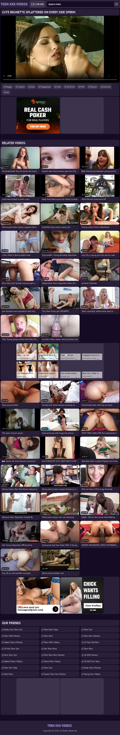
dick (82, 86)
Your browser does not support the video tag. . (60, 49)
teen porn (8, 674)
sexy (33, 86)
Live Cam (40, 4)
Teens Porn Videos (52, 661)
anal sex (106, 86)
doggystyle (46, 86)
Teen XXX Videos (51, 642)
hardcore (71, 86)
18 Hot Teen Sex (11, 648)
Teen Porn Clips (51, 629)
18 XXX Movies (91, 655)
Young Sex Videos (92, 674)
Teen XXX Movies (12, 636)
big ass (94, 86)
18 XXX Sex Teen (92, 661)
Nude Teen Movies (92, 667)
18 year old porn (91, 642)
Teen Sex (48, 667)
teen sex (88, 629)
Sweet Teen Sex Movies (55, 674)
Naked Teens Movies (13, 642)
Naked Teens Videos (13, 661)
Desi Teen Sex (10, 655)
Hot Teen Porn (50, 648)
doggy (9, 86)
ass (7, 92)
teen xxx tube (10, 667)
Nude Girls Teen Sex (13, 629)
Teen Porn (48, 636)
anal (59, 86)
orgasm (21, 86)
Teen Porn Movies (92, 636)
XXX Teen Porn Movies (54, 655)
